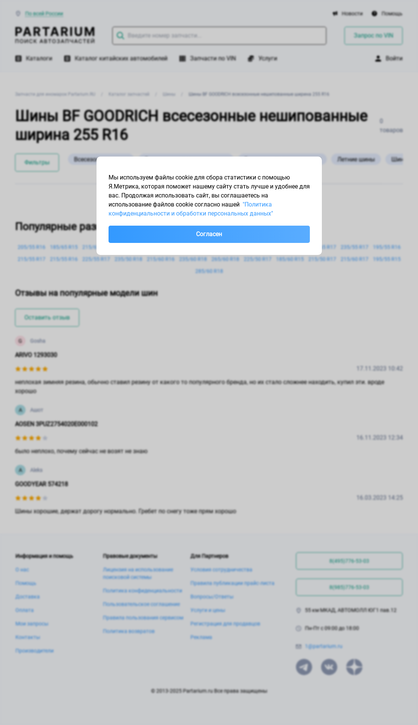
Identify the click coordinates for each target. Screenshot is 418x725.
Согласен (209, 234)
